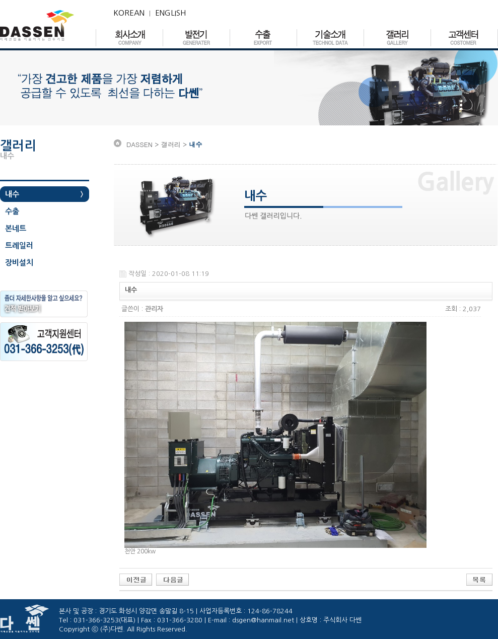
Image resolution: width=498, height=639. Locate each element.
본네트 (15, 228)
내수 (12, 194)
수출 (12, 211)
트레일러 (19, 245)
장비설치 (19, 262)
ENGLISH (170, 13)
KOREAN (129, 13)
